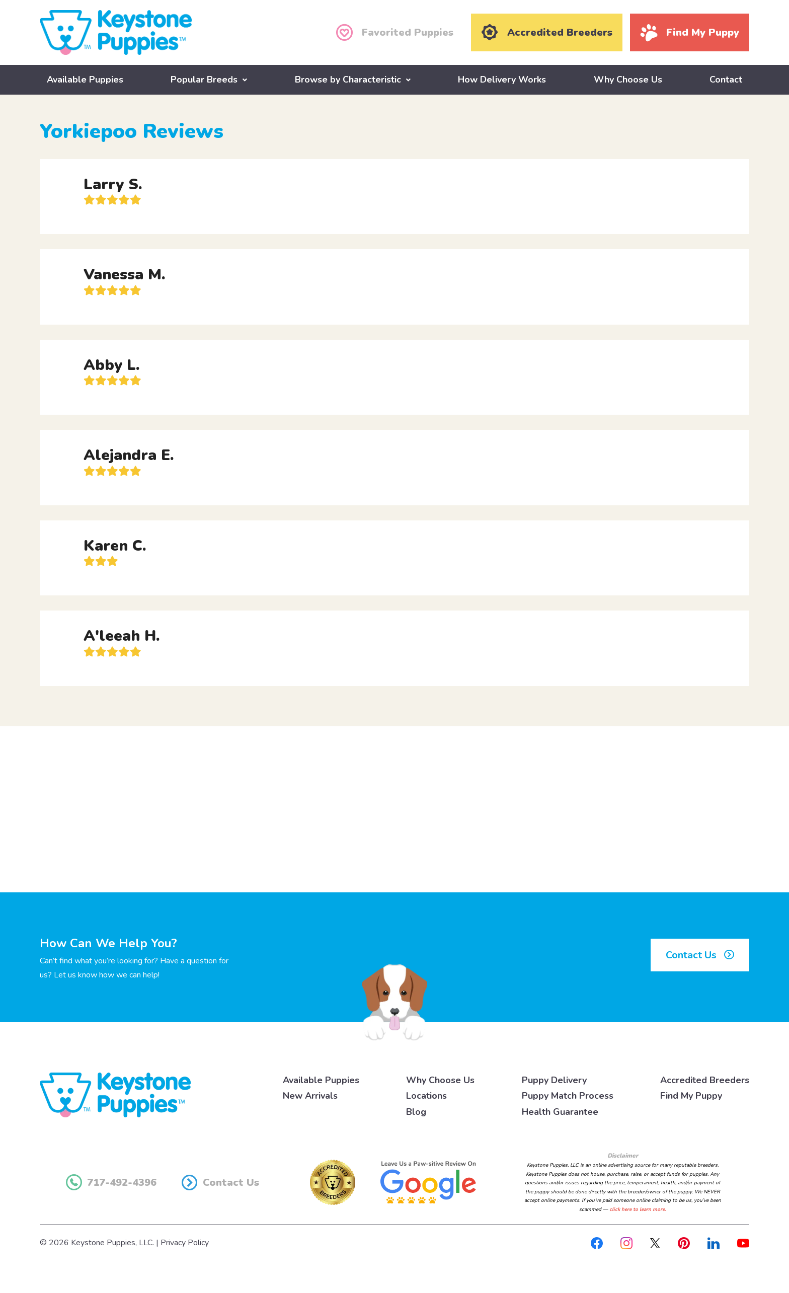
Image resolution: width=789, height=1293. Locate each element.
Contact (725, 79)
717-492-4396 (111, 1182)
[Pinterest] (684, 1242)
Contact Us (700, 955)
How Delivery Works (502, 79)
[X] (655, 1242)
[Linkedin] (713, 1242)
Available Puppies (85, 79)
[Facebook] (597, 1242)
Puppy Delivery (554, 1080)
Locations (426, 1096)
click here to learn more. (637, 1208)
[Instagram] (626, 1242)
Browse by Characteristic (348, 79)
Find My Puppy (691, 1096)
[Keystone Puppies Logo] (115, 1093)
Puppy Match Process (567, 1096)
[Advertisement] (394, 808)
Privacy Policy (185, 1242)
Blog (416, 1111)
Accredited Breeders (704, 1080)
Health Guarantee (560, 1111)
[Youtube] (743, 1242)
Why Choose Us (628, 79)
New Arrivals (310, 1096)
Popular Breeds (204, 79)
